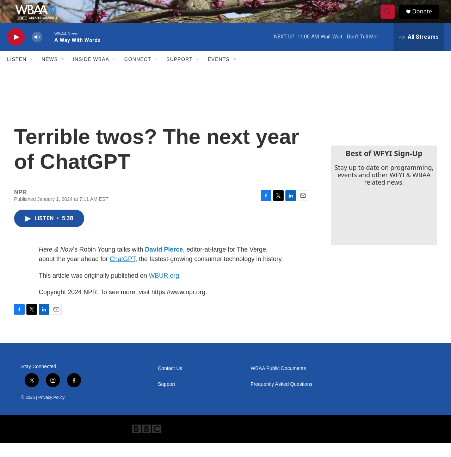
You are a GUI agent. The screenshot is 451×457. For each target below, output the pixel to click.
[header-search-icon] (390, 19)
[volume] (37, 51)
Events (218, 73)
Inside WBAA (91, 73)
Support (179, 73)
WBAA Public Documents (278, 382)
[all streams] (419, 51)
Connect (137, 73)
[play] (15, 51)
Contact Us (170, 382)
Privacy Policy (51, 411)
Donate (426, 18)
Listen (16, 73)
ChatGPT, (123, 273)
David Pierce (164, 263)
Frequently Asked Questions (281, 398)
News (50, 73)
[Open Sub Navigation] (32, 73)
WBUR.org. (165, 289)
